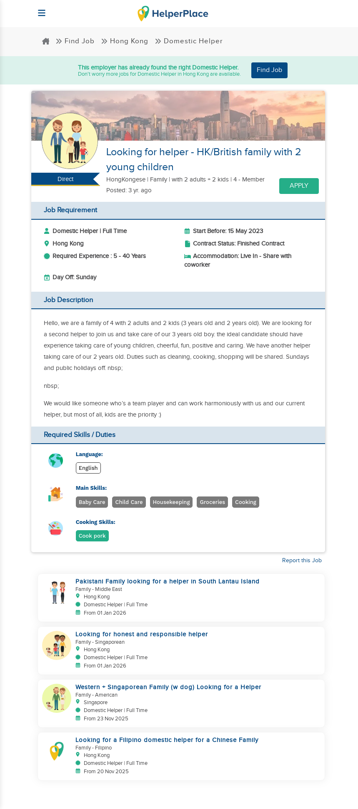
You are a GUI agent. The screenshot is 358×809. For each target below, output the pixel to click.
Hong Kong (124, 41)
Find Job (75, 41)
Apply (299, 186)
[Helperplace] (38, 9)
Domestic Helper (189, 41)
